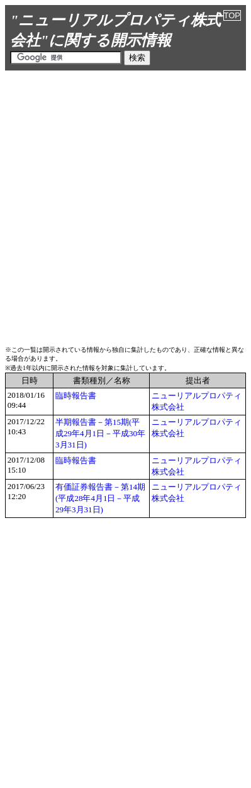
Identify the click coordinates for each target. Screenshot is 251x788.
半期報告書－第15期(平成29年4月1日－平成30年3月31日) (100, 433)
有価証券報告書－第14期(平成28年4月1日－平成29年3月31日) (100, 498)
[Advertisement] (125, 206)
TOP (232, 15)
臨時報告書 (75, 395)
